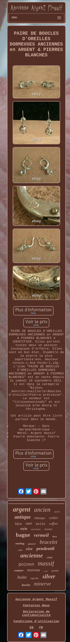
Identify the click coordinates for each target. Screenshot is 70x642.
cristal (49, 557)
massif (46, 563)
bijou (18, 524)
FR (41, 627)
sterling (19, 543)
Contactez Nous (36, 605)
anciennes (36, 529)
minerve (42, 584)
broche (26, 585)
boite (22, 577)
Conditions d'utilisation (36, 621)
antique (22, 517)
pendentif (45, 548)
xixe (29, 548)
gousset (32, 544)
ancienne (31, 555)
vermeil (41, 535)
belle (40, 524)
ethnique (39, 518)
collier (53, 518)
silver (48, 576)
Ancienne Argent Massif (36, 599)
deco (54, 536)
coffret (53, 524)
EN (31, 627)
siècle (57, 511)
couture (19, 570)
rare (29, 523)
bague (23, 535)
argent (21, 509)
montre (48, 529)
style (23, 529)
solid (20, 550)
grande (55, 570)
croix (46, 571)
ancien (42, 509)
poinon (26, 564)
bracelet (48, 542)
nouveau (33, 570)
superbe (34, 578)
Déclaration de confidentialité (36, 613)
